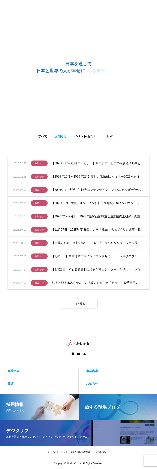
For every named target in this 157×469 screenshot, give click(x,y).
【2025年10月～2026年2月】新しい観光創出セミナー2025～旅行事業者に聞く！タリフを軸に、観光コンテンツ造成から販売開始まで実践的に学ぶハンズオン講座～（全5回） (97, 177)
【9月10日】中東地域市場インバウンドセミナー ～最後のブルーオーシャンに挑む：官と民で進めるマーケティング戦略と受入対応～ (97, 257)
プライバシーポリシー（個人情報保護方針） (69, 452)
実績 (11, 383)
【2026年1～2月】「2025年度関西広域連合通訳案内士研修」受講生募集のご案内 (97, 217)
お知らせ (39, 164)
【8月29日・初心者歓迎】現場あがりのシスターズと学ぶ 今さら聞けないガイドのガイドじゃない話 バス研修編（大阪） (97, 270)
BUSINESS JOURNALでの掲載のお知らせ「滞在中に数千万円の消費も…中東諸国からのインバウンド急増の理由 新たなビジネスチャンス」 (97, 283)
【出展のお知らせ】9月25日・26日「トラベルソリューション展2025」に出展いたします (97, 243)
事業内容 (92, 371)
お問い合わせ (103, 452)
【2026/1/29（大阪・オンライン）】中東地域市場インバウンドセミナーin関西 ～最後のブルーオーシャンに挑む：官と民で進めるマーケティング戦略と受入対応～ (97, 204)
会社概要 (14, 371)
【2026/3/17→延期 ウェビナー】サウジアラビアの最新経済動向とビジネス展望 (97, 164)
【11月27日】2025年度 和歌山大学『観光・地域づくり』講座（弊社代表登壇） (97, 230)
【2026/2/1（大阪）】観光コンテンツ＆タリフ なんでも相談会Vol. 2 (97, 190)
